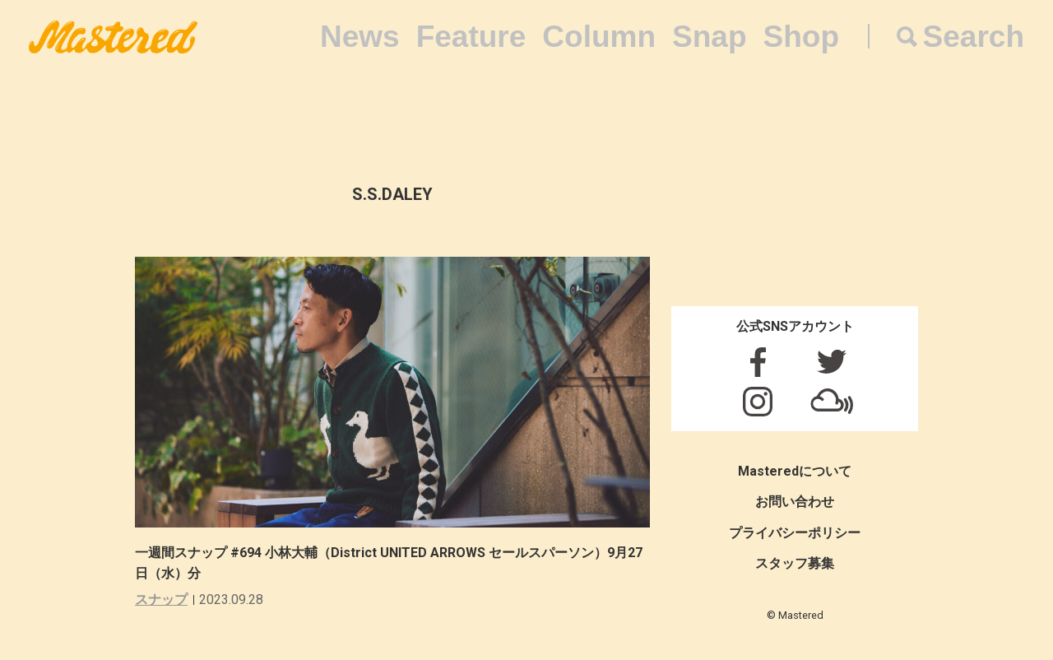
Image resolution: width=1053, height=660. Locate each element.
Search (973, 36)
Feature (471, 36)
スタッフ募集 (794, 563)
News (360, 36)
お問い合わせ (794, 501)
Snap (709, 36)
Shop (801, 36)
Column (599, 36)
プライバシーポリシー (794, 533)
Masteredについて (794, 471)
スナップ (161, 599)
